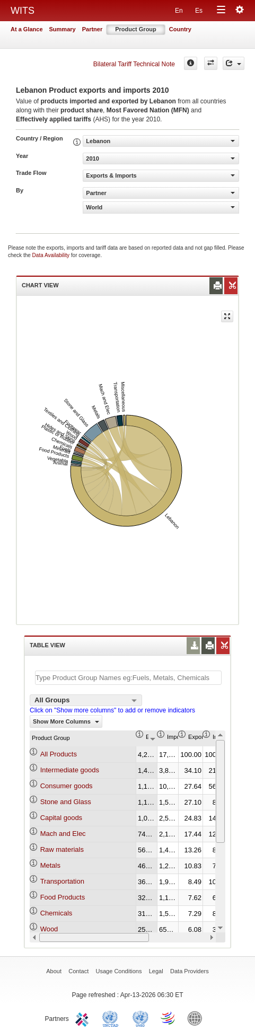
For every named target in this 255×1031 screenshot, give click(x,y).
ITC (83, 1017)
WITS (22, 10)
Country (180, 29)
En (179, 10)
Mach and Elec (63, 834)
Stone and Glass (65, 802)
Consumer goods (66, 786)
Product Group (135, 29)
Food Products (62, 897)
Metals (50, 865)
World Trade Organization (168, 1017)
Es (199, 10)
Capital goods (61, 818)
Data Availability (51, 255)
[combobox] (86, 700)
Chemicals (56, 913)
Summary (62, 29)
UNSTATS (140, 1017)
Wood (49, 929)
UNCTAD (112, 1017)
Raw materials (62, 849)
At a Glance (27, 29)
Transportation (62, 881)
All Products (58, 754)
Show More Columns (66, 721)
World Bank (197, 1017)
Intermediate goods (69, 770)
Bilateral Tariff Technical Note (134, 64)
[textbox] (128, 678)
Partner (92, 29)
